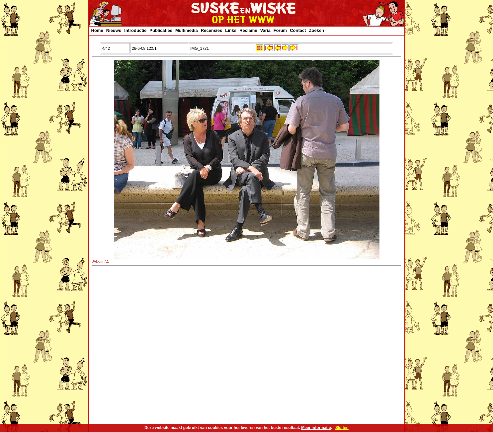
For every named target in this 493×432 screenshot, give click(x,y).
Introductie (135, 30)
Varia (265, 30)
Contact (298, 30)
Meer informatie (316, 427)
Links (230, 30)
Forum (280, 30)
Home (97, 30)
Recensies (211, 30)
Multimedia (186, 30)
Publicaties (160, 30)
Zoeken (316, 30)
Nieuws (114, 30)
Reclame (248, 30)
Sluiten (342, 427)
